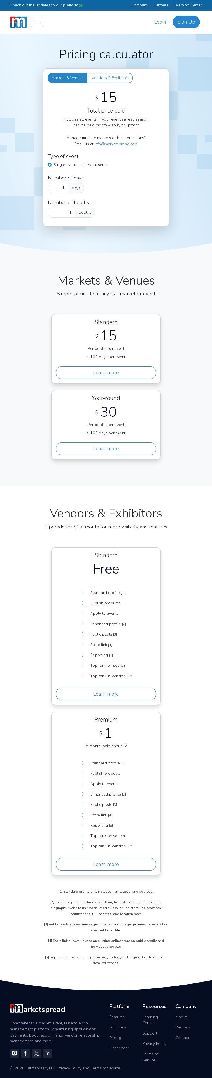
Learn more (106, 372)
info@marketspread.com (116, 144)
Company (139, 5)
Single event (65, 164)
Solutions (117, 1027)
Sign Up (186, 22)
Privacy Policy (154, 1043)
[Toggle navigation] (37, 22)
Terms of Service (150, 1057)
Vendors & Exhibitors (110, 77)
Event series (97, 164)
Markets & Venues (67, 77)
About (181, 1017)
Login (160, 22)
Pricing (115, 1037)
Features (117, 1017)
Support (149, 1033)
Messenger (119, 1048)
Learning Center (188, 5)
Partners (161, 5)
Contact (182, 1037)
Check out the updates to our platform (46, 5)
